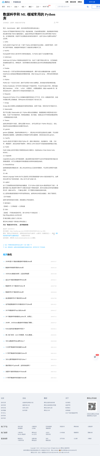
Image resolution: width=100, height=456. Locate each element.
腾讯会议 (34, 432)
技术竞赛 (24, 410)
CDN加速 (62, 432)
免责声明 (68, 405)
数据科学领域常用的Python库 (15, 267)
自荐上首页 (25, 407)
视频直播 (48, 428)
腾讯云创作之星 (48, 407)
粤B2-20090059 (55, 450)
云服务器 (34, 426)
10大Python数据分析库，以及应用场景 (17, 273)
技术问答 (3, 405)
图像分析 (90, 432)
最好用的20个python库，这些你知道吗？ (18, 365)
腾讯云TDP (47, 410)
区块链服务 (49, 426)
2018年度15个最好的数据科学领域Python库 (19, 261)
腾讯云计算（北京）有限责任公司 (40, 452)
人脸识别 (20, 432)
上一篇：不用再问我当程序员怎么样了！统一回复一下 (17, 245)
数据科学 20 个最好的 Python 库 (15, 286)
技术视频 (3, 410)
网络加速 (76, 426)
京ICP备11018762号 (64, 452)
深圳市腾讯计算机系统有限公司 (31, 450)
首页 (3, 6)
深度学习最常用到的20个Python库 (16, 371)
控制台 (80, 2)
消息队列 (62, 426)
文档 (66, 2)
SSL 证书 (34, 434)
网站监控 (34, 440)
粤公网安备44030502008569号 (69, 450)
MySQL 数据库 (22, 434)
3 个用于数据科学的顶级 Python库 (16, 377)
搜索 (87, 7)
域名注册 (20, 426)
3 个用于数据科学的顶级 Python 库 (16, 353)
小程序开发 (21, 440)
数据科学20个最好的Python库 (15, 292)
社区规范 (68, 402)
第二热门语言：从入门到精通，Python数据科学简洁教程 (19, 335)
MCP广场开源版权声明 (72, 413)
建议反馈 (73, 2)
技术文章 (3, 402)
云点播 (75, 438)
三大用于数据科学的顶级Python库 (16, 347)
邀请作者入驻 (26, 405)
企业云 (47, 432)
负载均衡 (34, 438)
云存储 (33, 428)
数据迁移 (48, 440)
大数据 (89, 438)
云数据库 (90, 426)
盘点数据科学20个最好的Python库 (16, 298)
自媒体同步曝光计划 (27, 402)
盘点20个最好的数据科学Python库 (16, 280)
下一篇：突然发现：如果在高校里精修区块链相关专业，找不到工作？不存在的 (24, 247)
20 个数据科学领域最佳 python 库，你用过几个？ (19, 316)
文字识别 (62, 438)
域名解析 (20, 428)
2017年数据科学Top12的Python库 (16, 310)
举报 (56, 22)
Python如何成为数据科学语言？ (15, 329)
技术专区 (3, 418)
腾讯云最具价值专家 (49, 402)
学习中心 (3, 413)
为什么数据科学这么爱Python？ (15, 341)
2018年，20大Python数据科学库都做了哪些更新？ (19, 322)
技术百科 (3, 415)
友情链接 (68, 410)
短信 (47, 438)
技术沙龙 (3, 407)
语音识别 (48, 434)
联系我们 (68, 407)
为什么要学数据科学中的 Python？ (16, 359)
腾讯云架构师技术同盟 (50, 405)
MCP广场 (46, 6)
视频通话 (76, 432)
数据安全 (20, 438)
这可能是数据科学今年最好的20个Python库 (19, 304)
